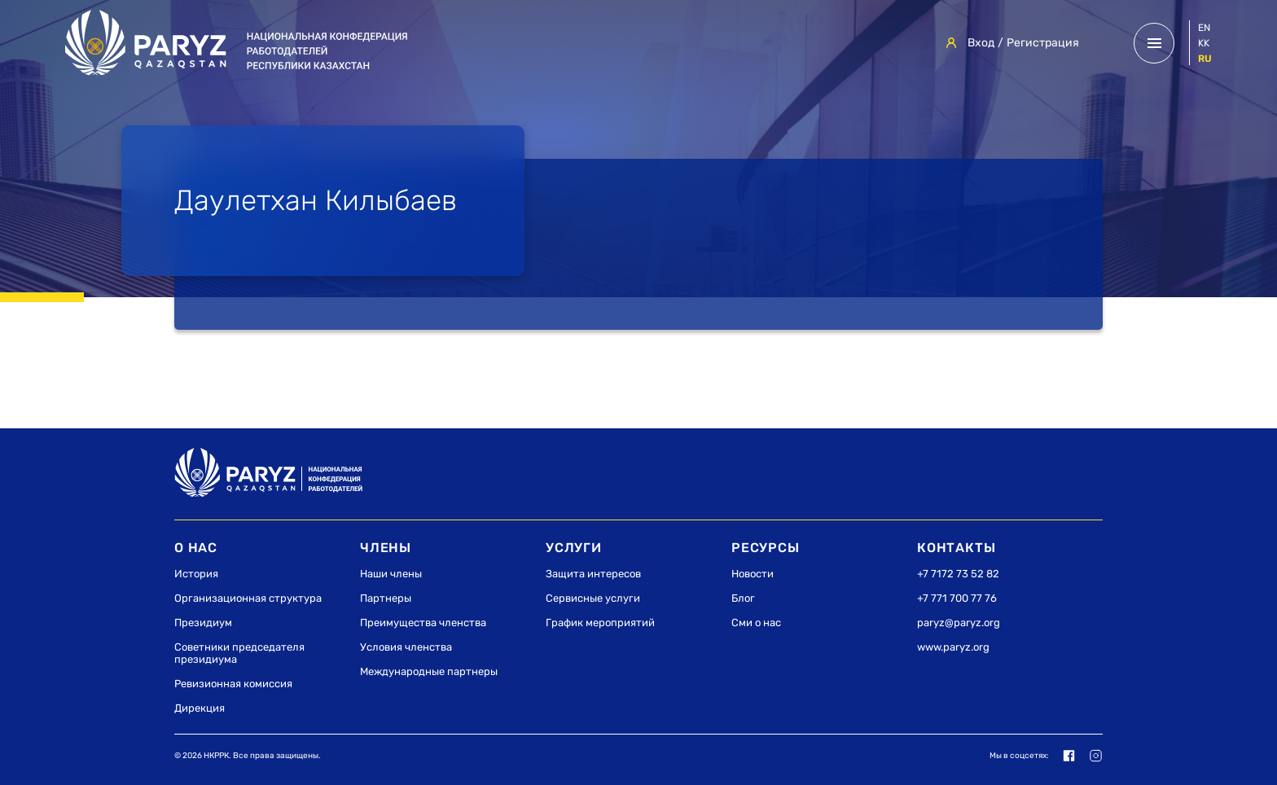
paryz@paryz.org (958, 622)
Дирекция (199, 708)
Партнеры (385, 598)
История (196, 574)
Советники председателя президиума (239, 653)
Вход (981, 43)
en (1204, 27)
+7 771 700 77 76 (957, 598)
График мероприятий (600, 622)
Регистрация (1043, 43)
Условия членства (406, 647)
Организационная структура (248, 598)
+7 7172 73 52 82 (958, 574)
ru (1205, 58)
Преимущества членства (423, 622)
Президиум (203, 622)
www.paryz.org (953, 647)
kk (1203, 43)
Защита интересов (593, 574)
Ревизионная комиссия (233, 684)
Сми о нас (756, 622)
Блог (743, 598)
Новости (752, 574)
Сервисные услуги (593, 598)
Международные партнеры (429, 671)
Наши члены (391, 574)
